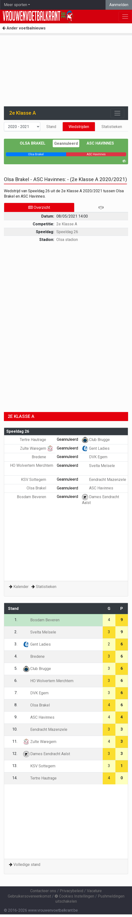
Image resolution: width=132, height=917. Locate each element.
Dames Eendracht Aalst (46, 754)
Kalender (21, 586)
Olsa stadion (67, 239)
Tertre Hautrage (36, 439)
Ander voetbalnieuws (24, 28)
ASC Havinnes (100, 143)
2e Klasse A (66, 224)
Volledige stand (26, 864)
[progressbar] (36, 154)
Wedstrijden (79, 126)
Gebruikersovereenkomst (29, 896)
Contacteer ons (43, 891)
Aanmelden (118, 4)
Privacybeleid (71, 891)
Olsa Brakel (32, 143)
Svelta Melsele (98, 465)
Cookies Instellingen (74, 896)
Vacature (94, 891)
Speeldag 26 (67, 231)
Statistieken (112, 126)
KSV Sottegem (37, 479)
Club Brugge (96, 439)
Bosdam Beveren (35, 497)
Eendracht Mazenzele (104, 479)
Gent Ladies (96, 448)
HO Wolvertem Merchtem (48, 681)
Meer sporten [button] (15, 4)
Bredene (42, 457)
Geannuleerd (66, 143)
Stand (51, 126)
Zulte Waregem (36, 448)
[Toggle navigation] (117, 113)
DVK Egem (94, 457)
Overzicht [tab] (39, 207)
